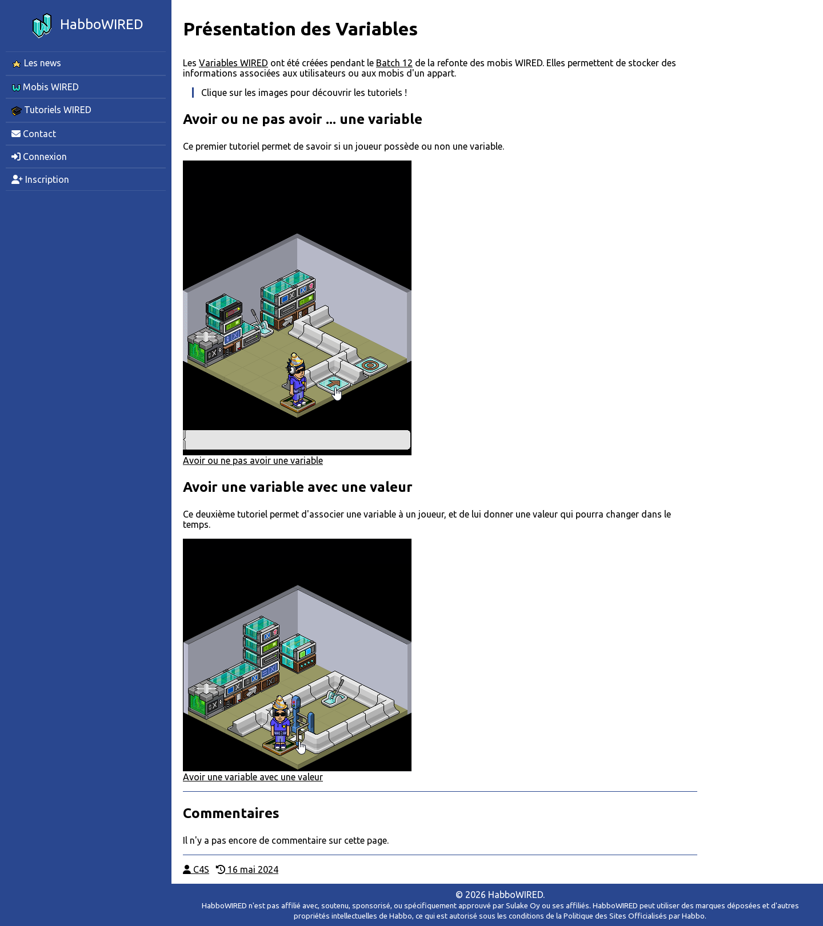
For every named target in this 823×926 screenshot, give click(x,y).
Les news (36, 63)
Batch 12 (394, 63)
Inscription (40, 179)
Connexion (39, 156)
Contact (33, 134)
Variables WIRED (233, 63)
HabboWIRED (85, 25)
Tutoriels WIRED (51, 110)
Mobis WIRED (45, 87)
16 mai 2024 (247, 869)
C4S (196, 869)
